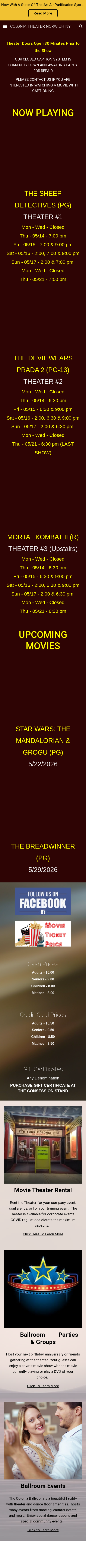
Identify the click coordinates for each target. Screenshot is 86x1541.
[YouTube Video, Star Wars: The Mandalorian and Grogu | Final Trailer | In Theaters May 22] (43, 687)
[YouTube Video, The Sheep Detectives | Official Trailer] (43, 153)
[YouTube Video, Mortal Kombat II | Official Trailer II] (43, 496)
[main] (43, 66)
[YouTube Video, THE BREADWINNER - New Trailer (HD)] (43, 805)
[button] (5, 26)
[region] (43, 10)
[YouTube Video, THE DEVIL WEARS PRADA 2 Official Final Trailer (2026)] (43, 318)
